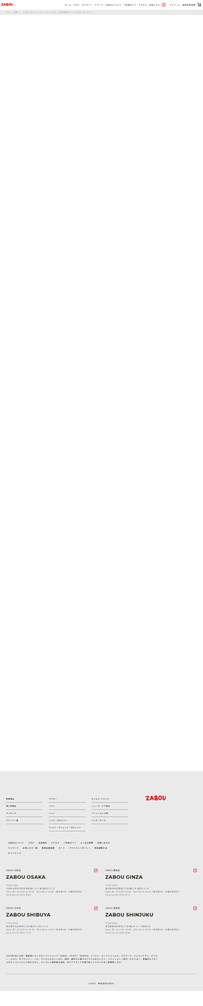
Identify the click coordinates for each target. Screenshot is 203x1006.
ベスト (52, 809)
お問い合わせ (105, 857)
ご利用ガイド (129, 4)
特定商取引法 (102, 862)
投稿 (16, 12)
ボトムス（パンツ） (101, 800)
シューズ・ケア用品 (101, 809)
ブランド (99, 4)
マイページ (174, 4)
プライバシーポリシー (81, 862)
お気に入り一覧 (30, 862)
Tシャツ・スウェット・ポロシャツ (65, 839)
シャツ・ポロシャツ (58, 828)
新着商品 (10, 800)
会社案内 (43, 857)
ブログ (76, 4)
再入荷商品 (11, 809)
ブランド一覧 (12, 828)
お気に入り (154, 4)
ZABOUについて (113, 4)
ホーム (68, 4)
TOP (8, 12)
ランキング (11, 819)
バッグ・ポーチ (99, 828)
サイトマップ (14, 867)
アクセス (142, 4)
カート (63, 862)
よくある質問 (88, 857)
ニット (52, 819)
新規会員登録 (188, 4)
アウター (53, 800)
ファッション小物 (100, 819)
